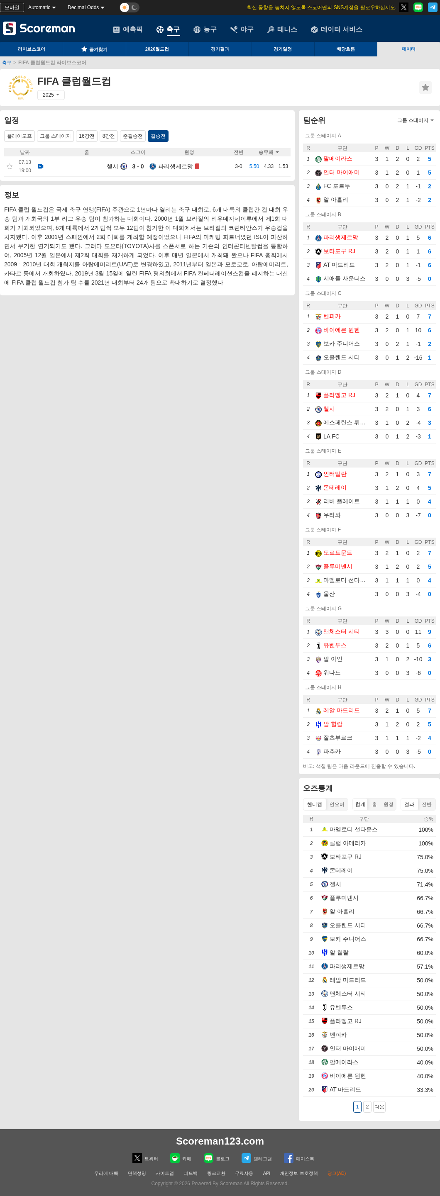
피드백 (191, 1173)
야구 (242, 29)
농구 (205, 29)
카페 (180, 1158)
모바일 (12, 7)
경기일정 (283, 48)
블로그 (217, 1158)
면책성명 (137, 1173)
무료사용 (244, 1173)
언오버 (337, 804)
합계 (360, 804)
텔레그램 (257, 1158)
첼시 (112, 166)
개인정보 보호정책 (299, 1173)
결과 (409, 804)
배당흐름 (346, 48)
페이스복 (299, 1158)
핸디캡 (314, 804)
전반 (427, 804)
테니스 (282, 29)
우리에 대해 (106, 1173)
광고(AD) (337, 1173)
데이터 (409, 48)
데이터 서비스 (336, 29)
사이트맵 (165, 1173)
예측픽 (128, 29)
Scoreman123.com (220, 1141)
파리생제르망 (175, 166)
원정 (389, 804)
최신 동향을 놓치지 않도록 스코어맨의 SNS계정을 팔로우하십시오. (321, 7)
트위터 (145, 1158)
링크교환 (216, 1173)
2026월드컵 (157, 48)
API (267, 1173)
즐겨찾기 (94, 49)
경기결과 (220, 48)
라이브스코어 (31, 48)
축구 (168, 29)
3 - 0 (138, 166)
